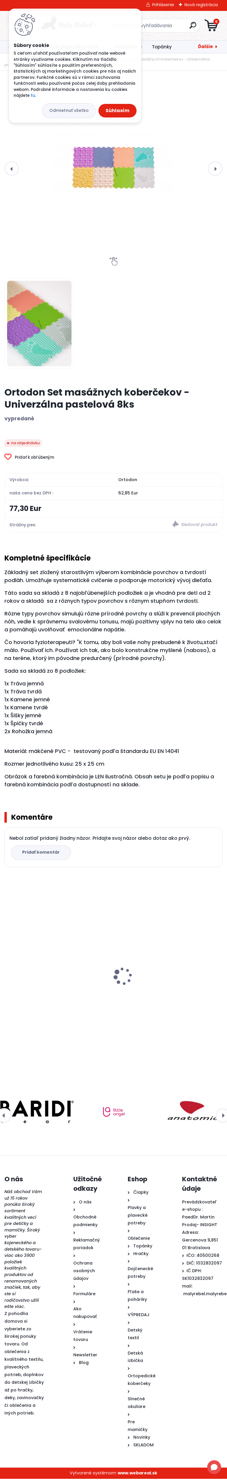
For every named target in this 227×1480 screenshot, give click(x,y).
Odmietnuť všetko (69, 110)
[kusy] (138, 1031)
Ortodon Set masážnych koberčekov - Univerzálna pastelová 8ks (52, 1000)
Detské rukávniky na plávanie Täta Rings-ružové (167, 981)
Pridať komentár (42, 853)
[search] (184, 27)
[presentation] (11, 168)
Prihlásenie (163, 5)
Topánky (162, 47)
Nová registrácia (201, 5)
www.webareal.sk (137, 1474)
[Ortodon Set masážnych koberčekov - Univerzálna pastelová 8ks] (113, 168)
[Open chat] (214, 1467)
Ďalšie (205, 46)
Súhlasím (117, 110)
